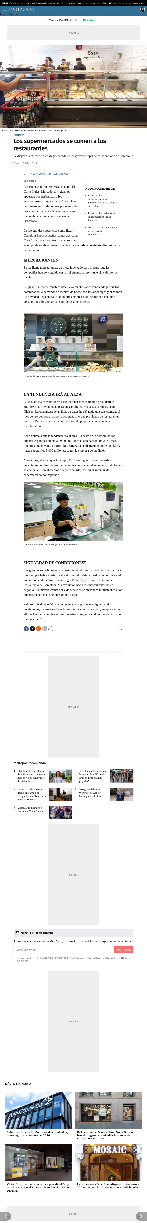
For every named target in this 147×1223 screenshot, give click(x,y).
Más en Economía (18, 1084)
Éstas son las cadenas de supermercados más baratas (101, 217)
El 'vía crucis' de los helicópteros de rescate (127, 3)
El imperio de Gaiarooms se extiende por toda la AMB (84, 3)
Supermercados (62, 174)
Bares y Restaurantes (40, 174)
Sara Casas (30, 180)
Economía (19, 135)
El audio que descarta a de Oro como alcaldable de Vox (36, 3)
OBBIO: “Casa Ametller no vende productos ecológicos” (102, 231)
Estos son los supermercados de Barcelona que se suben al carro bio (102, 200)
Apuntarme (124, 949)
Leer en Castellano (10, 14)
